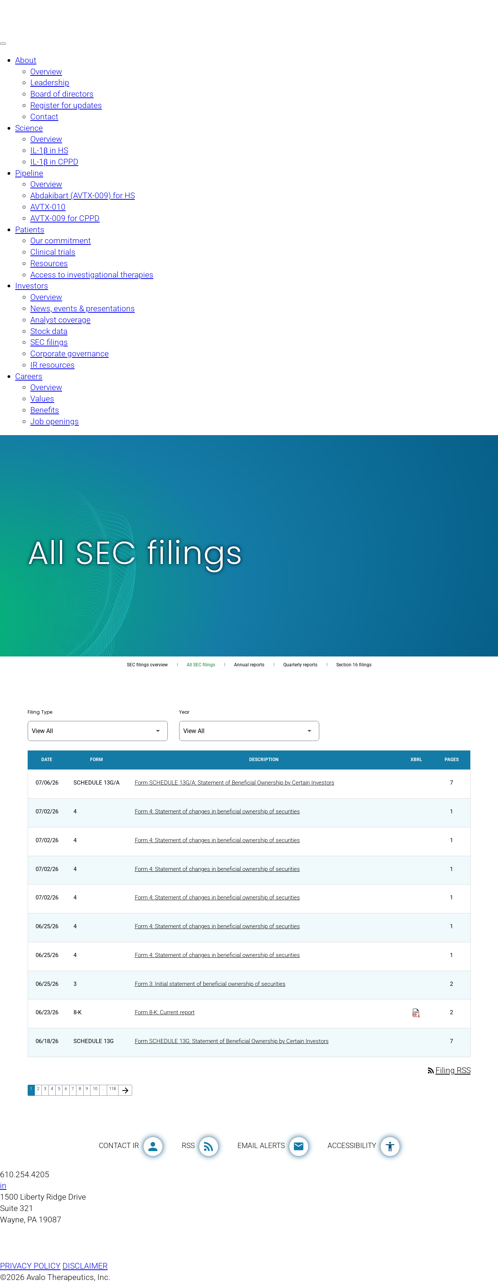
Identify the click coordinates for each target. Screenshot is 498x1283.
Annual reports (249, 664)
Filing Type (40, 712)
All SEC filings (201, 664)
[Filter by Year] (249, 731)
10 (96, 1088)
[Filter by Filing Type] (98, 731)
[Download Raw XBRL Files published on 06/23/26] (416, 1011)
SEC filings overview (147, 664)
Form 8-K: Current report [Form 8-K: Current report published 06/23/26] (165, 1012)
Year (184, 712)
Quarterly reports (300, 664)
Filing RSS (448, 1070)
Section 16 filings (354, 664)
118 (113, 1088)
